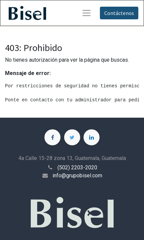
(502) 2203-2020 (77, 167)
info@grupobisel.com (77, 175)
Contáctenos (119, 13)
